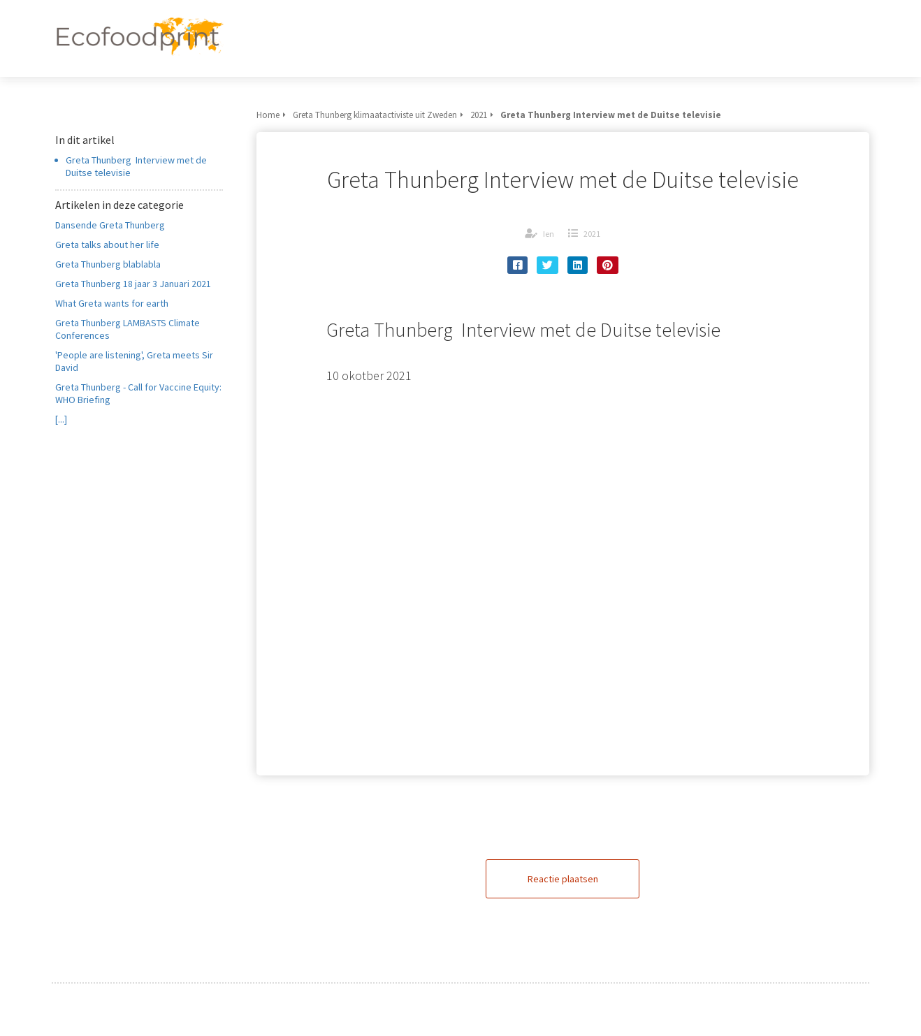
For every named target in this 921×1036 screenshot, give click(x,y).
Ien (548, 233)
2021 (591, 233)
